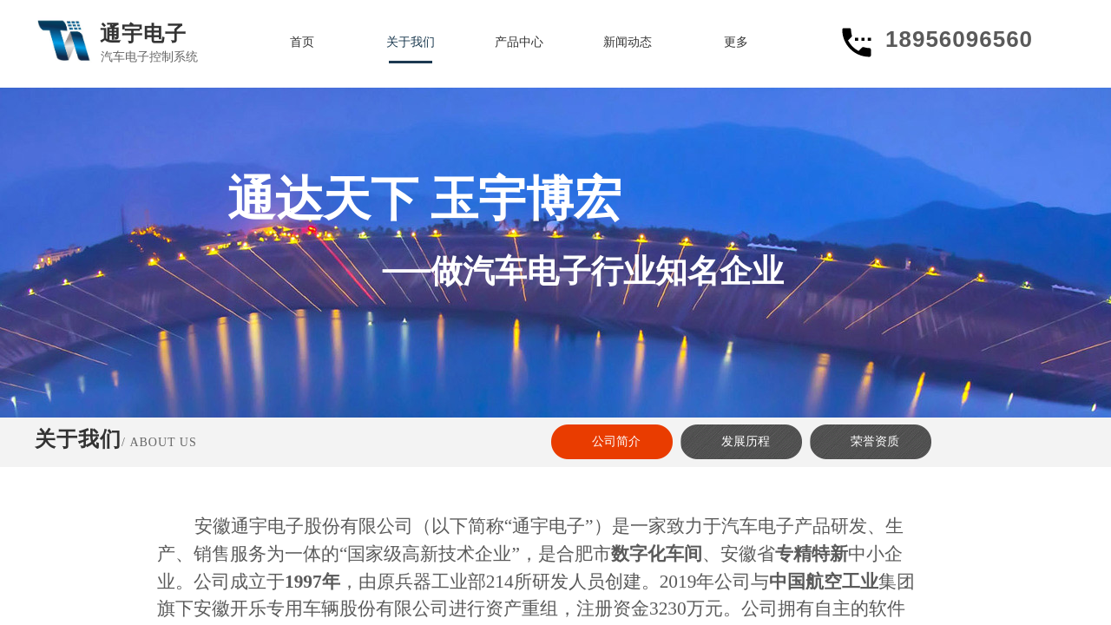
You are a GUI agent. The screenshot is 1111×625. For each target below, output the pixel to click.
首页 (302, 42)
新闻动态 (627, 42)
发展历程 (745, 441)
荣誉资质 (875, 441)
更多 (736, 42)
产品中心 (519, 42)
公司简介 (616, 441)
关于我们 (410, 42)
